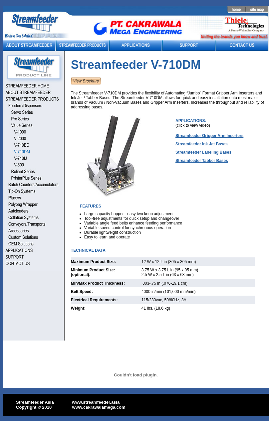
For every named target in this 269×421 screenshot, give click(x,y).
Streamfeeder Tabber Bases (201, 160)
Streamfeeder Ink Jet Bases (201, 144)
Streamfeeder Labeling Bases (203, 152)
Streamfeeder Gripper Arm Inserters (209, 135)
